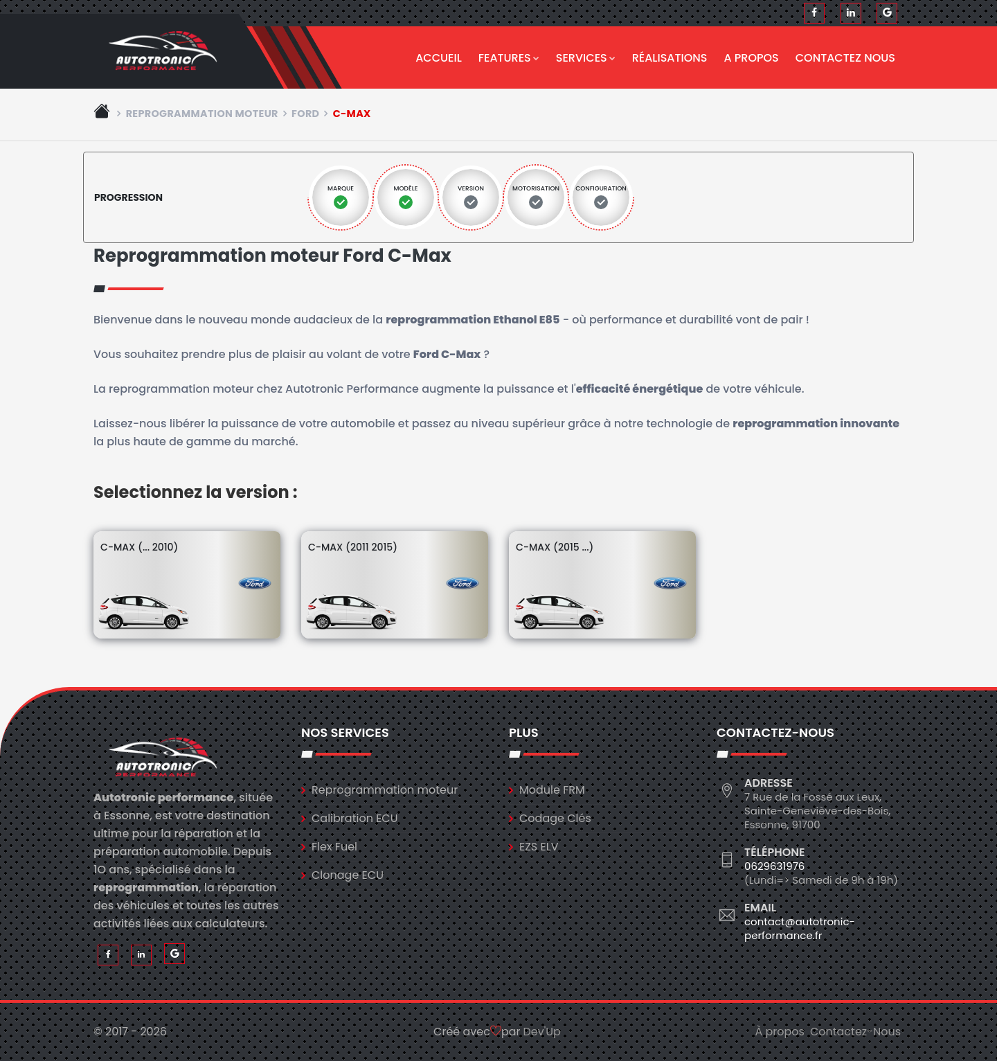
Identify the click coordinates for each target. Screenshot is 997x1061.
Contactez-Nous (855, 1032)
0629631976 (774, 866)
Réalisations (670, 58)
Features (508, 58)
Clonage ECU (348, 875)
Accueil (438, 58)
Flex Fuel (334, 847)
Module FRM (552, 790)
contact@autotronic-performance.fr (799, 928)
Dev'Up (542, 1032)
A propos (751, 58)
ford (305, 114)
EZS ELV (538, 847)
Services (586, 58)
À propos (780, 1032)
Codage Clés (555, 818)
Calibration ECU (355, 818)
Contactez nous (845, 58)
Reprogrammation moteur (202, 114)
